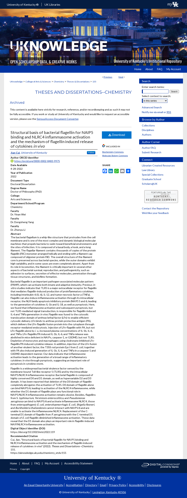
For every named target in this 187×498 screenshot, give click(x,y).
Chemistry (59, 81)
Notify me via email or (156, 112)
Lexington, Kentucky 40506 (109, 492)
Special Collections (152, 174)
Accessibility (136, 485)
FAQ (37, 463)
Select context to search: (156, 96)
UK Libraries (52, 4)
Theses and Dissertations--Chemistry (83, 92)
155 (94, 81)
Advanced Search (152, 107)
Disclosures (154, 485)
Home (14, 463)
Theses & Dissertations (78, 81)
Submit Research (151, 152)
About (26, 463)
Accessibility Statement (78, 463)
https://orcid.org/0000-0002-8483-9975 (37, 161)
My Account (52, 463)
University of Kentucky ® (23, 4)
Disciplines (148, 130)
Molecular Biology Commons (115, 156)
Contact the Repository (155, 208)
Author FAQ (149, 147)
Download (116, 134)
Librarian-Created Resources (158, 165)
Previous (108, 77)
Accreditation (74, 485)
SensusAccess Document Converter (57, 118)
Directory (91, 485)
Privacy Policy (117, 485)
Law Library (148, 170)
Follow (91, 152)
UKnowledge (16, 81)
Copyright (25, 469)
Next (121, 77)
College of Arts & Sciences (38, 81)
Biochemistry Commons (112, 152)
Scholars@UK (149, 183)
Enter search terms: (153, 86)
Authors (146, 134)
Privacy (13, 469)
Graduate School (151, 179)
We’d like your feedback (155, 212)
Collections (148, 125)
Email (103, 485)
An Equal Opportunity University (43, 485)
